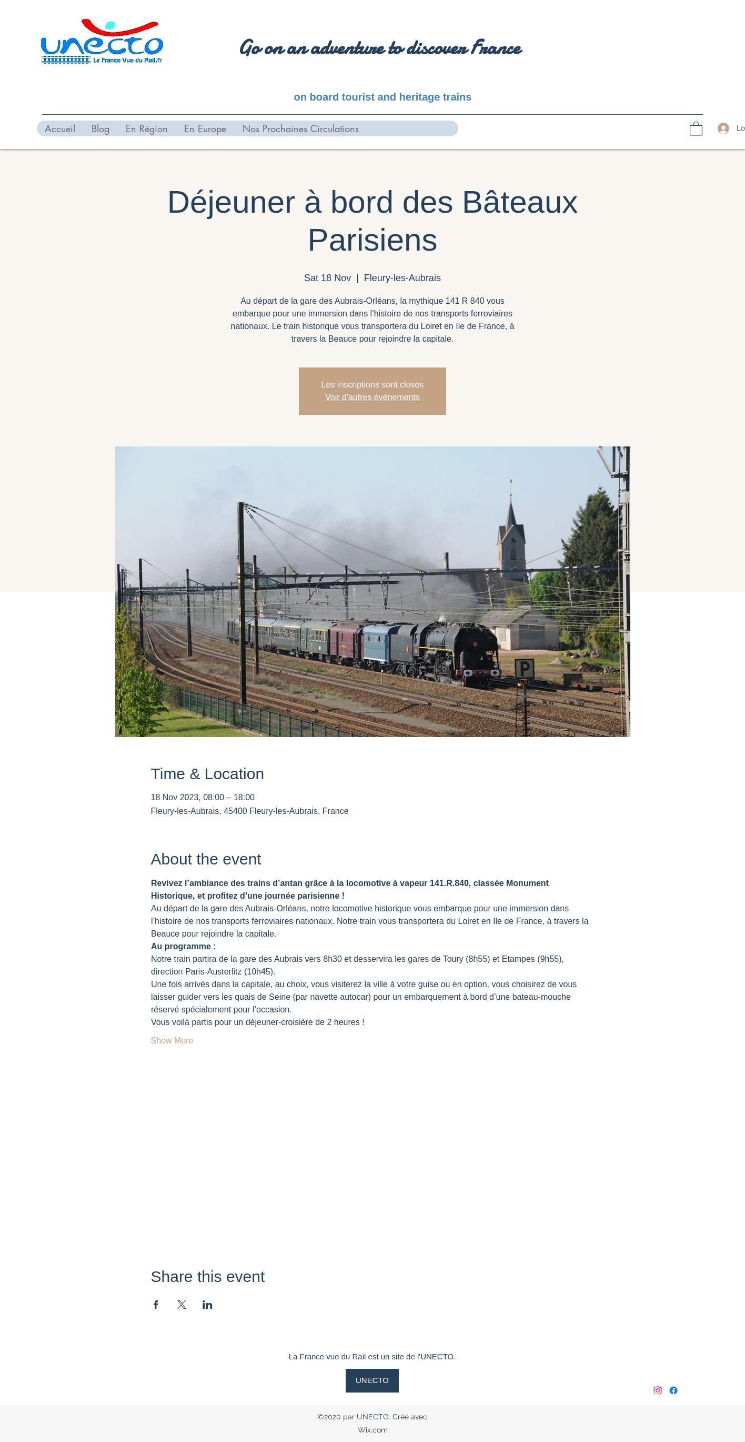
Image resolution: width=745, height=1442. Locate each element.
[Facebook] (673, 1390)
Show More (172, 1040)
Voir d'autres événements (372, 397)
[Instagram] (657, 1390)
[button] (696, 128)
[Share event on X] (182, 1304)
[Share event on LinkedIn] (208, 1304)
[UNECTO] (372, 1381)
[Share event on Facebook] (156, 1304)
